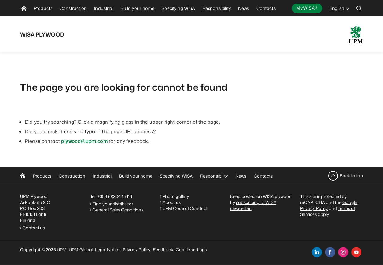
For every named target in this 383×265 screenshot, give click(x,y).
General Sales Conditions (117, 210)
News (240, 176)
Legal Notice (107, 249)
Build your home (135, 176)
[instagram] (343, 252)
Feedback (163, 249)
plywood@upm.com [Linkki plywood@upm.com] (85, 141)
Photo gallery (175, 196)
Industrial (102, 176)
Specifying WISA (176, 176)
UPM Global (81, 249)
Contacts (263, 176)
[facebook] (330, 252)
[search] (359, 8)
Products (42, 176)
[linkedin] (317, 252)
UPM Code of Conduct (185, 208)
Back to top (351, 175)
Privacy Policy (137, 249)
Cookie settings (191, 249)
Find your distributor (112, 204)
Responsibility (214, 176)
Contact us (34, 228)
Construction (72, 176)
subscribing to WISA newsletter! (253, 205)
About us (171, 202)
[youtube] (356, 252)
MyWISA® (307, 8)
